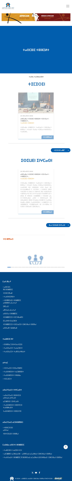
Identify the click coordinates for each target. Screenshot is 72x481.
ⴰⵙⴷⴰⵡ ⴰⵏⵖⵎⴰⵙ (9, 398)
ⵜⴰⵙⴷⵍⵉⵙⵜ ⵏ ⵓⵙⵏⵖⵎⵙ (13, 405)
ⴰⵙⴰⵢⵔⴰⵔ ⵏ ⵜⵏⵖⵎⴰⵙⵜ (12, 390)
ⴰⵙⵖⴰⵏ (5, 430)
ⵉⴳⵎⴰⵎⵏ (6, 306)
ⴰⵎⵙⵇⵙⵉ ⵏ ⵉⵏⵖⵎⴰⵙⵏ (11, 401)
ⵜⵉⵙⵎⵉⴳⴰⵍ (7, 293)
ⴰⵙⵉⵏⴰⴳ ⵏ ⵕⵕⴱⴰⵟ (10, 328)
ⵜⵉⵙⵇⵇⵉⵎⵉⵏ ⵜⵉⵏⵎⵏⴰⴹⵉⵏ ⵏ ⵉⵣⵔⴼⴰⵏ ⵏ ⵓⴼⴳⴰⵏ (19, 324)
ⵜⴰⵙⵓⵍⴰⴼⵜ (8, 407)
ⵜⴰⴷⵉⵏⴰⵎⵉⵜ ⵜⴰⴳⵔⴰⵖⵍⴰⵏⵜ (14, 351)
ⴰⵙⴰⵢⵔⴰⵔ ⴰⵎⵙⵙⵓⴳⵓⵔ (13, 422)
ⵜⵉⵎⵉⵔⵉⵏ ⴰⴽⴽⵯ (59, 150)
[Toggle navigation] (67, 6)
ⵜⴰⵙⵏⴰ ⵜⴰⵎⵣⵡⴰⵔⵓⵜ (36, 77)
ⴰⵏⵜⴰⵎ (5, 362)
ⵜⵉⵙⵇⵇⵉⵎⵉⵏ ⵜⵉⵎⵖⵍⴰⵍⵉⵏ (13, 317)
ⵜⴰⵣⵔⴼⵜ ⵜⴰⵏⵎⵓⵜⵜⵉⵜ (13, 450)
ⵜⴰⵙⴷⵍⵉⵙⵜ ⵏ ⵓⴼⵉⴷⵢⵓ (12, 411)
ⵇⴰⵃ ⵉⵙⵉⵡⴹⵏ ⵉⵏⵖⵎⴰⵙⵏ (57, 225)
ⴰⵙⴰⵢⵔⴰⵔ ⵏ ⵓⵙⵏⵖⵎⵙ (12, 395)
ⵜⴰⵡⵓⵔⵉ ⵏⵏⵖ (8, 339)
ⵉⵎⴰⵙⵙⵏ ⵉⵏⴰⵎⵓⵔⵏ (10, 321)
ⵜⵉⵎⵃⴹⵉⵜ (8, 379)
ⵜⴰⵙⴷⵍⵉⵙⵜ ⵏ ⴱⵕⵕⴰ (12, 375)
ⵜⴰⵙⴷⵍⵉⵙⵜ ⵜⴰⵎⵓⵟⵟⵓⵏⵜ (14, 371)
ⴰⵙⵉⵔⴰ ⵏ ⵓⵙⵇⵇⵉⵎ (10, 313)
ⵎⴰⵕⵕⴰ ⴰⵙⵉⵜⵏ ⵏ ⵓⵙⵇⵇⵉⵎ (13, 445)
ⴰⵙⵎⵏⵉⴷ (7, 287)
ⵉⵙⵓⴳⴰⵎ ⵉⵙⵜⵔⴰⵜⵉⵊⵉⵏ (13, 344)
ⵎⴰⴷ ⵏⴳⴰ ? (7, 281)
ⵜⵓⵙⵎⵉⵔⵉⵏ (8, 427)
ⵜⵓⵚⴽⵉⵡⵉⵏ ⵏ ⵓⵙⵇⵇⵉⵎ (12, 300)
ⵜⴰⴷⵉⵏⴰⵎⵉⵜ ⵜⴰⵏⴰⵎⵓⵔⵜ (13, 348)
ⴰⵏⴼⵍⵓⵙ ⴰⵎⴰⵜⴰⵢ (10, 303)
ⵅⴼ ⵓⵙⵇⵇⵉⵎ (8, 289)
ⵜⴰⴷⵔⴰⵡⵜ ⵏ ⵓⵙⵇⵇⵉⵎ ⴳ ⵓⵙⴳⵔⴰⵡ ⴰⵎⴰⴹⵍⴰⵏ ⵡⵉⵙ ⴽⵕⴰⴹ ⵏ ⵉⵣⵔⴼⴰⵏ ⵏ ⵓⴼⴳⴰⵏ (33, 457)
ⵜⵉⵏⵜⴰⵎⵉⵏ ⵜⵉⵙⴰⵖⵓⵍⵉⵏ (13, 368)
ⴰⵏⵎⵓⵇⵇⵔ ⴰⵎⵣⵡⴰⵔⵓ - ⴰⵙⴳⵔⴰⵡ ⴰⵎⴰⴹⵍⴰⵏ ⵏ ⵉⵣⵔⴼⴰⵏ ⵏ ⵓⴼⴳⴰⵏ (28, 454)
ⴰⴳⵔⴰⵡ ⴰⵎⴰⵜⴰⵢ (9, 310)
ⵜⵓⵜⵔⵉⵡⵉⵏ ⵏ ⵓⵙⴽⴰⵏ (11, 434)
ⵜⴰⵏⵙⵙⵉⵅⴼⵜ (9, 297)
